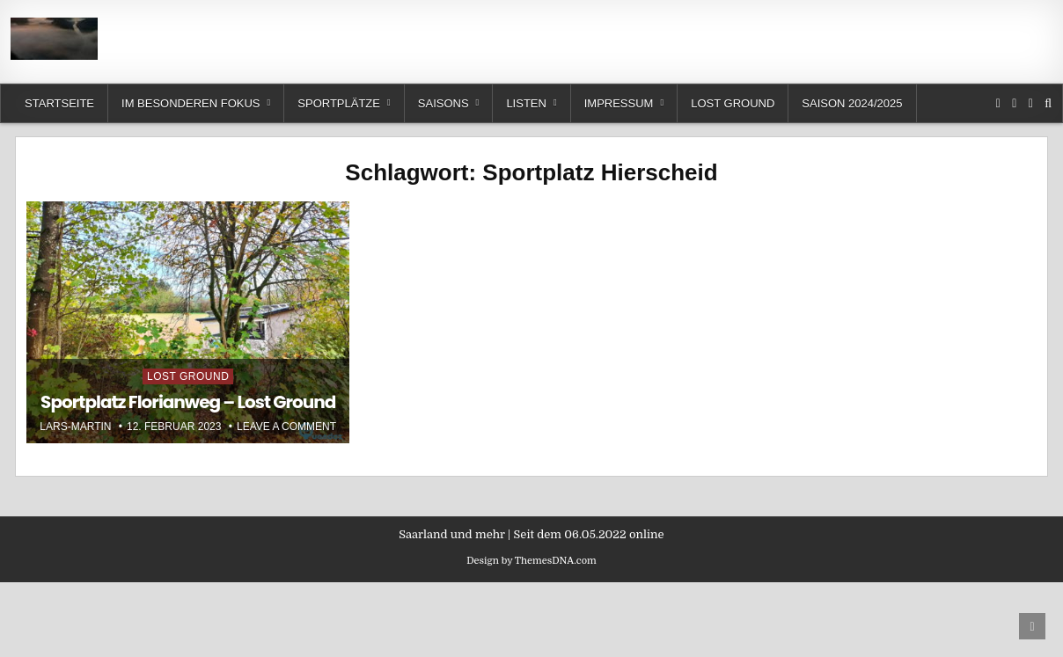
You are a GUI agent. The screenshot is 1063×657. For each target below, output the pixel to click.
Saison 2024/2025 (852, 103)
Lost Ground (732, 103)
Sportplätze (338, 103)
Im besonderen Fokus (190, 103)
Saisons (443, 103)
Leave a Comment (286, 426)
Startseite (59, 103)
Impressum (619, 103)
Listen (526, 103)
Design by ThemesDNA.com (531, 560)
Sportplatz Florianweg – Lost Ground (187, 402)
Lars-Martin (75, 426)
